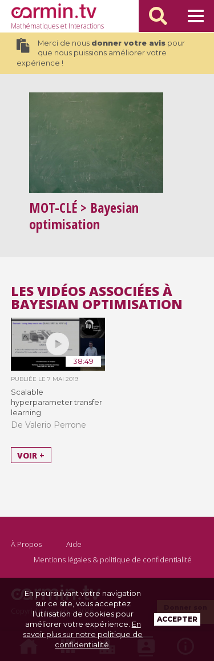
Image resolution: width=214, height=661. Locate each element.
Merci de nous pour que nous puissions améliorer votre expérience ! (101, 52)
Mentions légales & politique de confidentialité (113, 559)
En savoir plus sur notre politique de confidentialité (83, 634)
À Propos (26, 544)
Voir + (31, 455)
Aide (74, 544)
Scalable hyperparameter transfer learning (56, 402)
